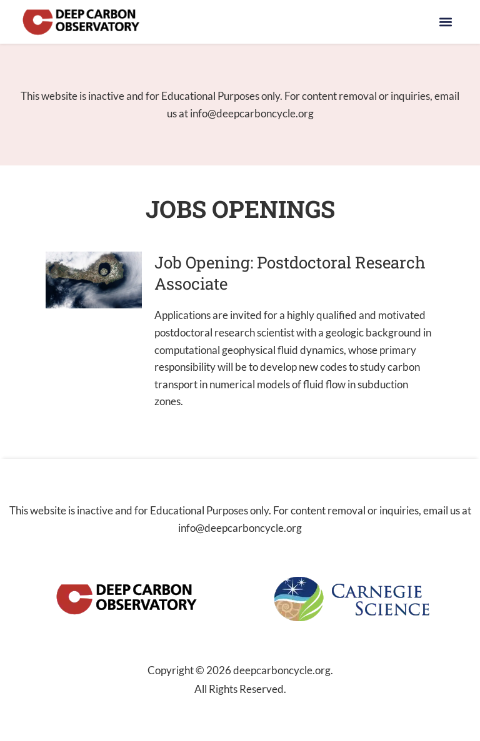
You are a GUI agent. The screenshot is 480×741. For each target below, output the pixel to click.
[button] (446, 22)
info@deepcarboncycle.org (252, 113)
